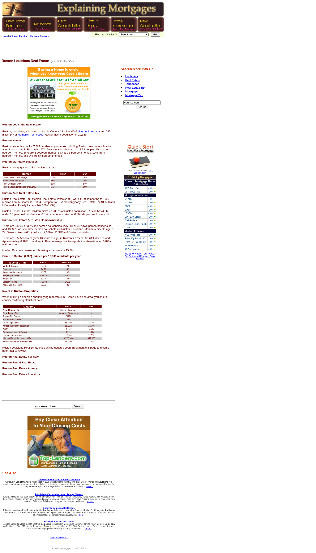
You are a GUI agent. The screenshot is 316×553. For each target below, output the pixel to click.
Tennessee (36, 134)
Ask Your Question (18, 36)
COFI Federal (130, 220)
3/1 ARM (128, 203)
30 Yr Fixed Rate (132, 188)
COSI (126, 210)
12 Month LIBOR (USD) (135, 224)
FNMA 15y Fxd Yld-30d (135, 238)
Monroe (82, 131)
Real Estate (132, 80)
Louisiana (94, 131)
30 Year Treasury (132, 249)
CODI (127, 206)
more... (89, 486)
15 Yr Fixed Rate (132, 192)
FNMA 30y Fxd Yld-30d (135, 242)
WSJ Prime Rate (132, 235)
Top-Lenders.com (143, 171)
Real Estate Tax (135, 87)
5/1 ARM (128, 199)
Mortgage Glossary (39, 36)
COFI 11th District (132, 217)
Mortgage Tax (134, 95)
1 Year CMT (130, 227)
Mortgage (131, 91)
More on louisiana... (59, 537)
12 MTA (128, 213)
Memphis (23, 134)
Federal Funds (131, 245)
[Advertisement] (78, 49)
